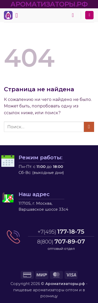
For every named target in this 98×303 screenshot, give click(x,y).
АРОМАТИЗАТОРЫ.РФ (49, 4)
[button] (18, 15)
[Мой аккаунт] (89, 15)
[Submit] (89, 127)
